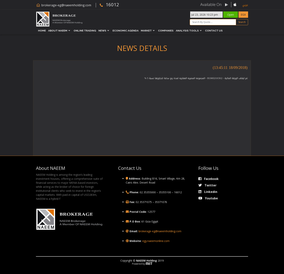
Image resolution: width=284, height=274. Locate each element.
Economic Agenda (126, 30)
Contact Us (214, 30)
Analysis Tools (187, 30)
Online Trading (85, 30)
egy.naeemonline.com (156, 241)
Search (242, 22)
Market (146, 30)
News (102, 30)
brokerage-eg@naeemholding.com (66, 5)
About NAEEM (57, 30)
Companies (166, 30)
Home (42, 30)
